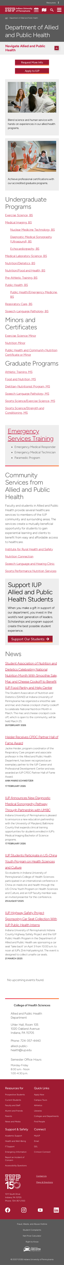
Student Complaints (32, 1230)
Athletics (38, 1105)
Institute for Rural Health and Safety (29, 549)
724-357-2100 (18, 1201)
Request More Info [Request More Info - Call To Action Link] (32, 62)
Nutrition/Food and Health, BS (25, 270)
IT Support (9, 1146)
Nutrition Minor (15, 343)
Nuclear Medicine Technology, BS (32, 230)
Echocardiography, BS (24, 249)
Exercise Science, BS (19, 215)
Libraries (38, 1111)
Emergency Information (16, 1152)
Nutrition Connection (19, 556)
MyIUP (37, 1136)
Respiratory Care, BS (18, 304)
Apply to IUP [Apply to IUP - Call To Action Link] (32, 70)
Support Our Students (27, 639)
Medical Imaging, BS (18, 222)
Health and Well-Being (15, 1141)
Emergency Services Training (30, 434)
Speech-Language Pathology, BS (27, 311)
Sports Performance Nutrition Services (30, 571)
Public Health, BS (16, 285)
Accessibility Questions (16, 1165)
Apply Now (39, 1094)
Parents (8, 1116)
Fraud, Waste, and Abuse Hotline (32, 1224)
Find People (39, 1121)
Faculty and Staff (12, 1105)
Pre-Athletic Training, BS (21, 278)
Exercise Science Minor (20, 336)
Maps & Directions (44, 1182)
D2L (36, 1146)
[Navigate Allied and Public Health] (33, 48)
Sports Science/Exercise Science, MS (30, 401)
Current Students (13, 1100)
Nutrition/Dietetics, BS (20, 263)
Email (36, 1141)
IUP (6, 18)
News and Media (12, 1121)
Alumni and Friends (14, 1111)
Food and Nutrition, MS (20, 379)
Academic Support (13, 1136)
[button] (59, 10)
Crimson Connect (42, 1152)
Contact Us (41, 1176)
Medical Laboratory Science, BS (26, 256)
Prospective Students (15, 1094)
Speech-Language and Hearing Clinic (30, 564)
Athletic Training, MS (19, 372)
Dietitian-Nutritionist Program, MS (27, 386)
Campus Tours (40, 1100)
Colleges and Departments (46, 1116)
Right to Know (32, 1242)
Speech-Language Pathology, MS (27, 394)
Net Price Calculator (32, 1236)
